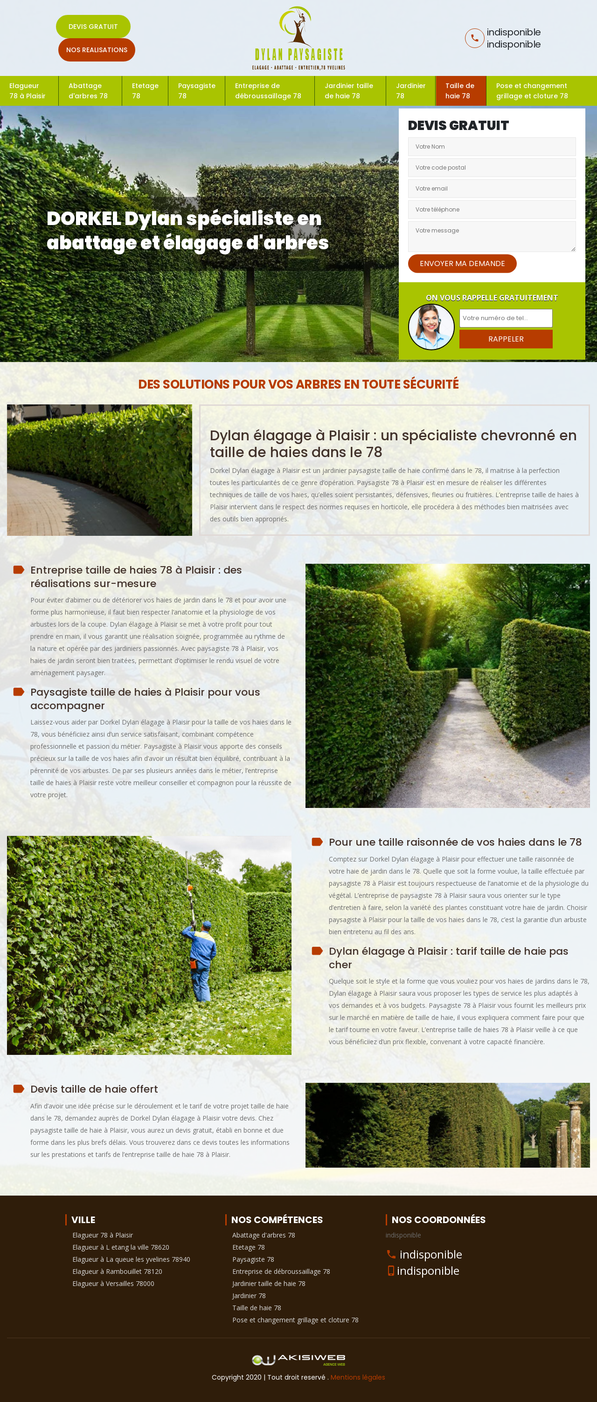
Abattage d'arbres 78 (88, 91)
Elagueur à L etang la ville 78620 (120, 1247)
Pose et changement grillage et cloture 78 (532, 91)
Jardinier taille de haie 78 (349, 91)
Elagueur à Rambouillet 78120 (117, 1271)
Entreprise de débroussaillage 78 (268, 91)
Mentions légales (358, 1377)
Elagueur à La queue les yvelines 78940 (131, 1259)
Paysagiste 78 (196, 91)
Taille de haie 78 (459, 91)
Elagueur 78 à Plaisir (27, 91)
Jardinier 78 (411, 91)
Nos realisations (96, 50)
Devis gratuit (93, 26)
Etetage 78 (145, 91)
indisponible (431, 1254)
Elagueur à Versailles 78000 (113, 1283)
